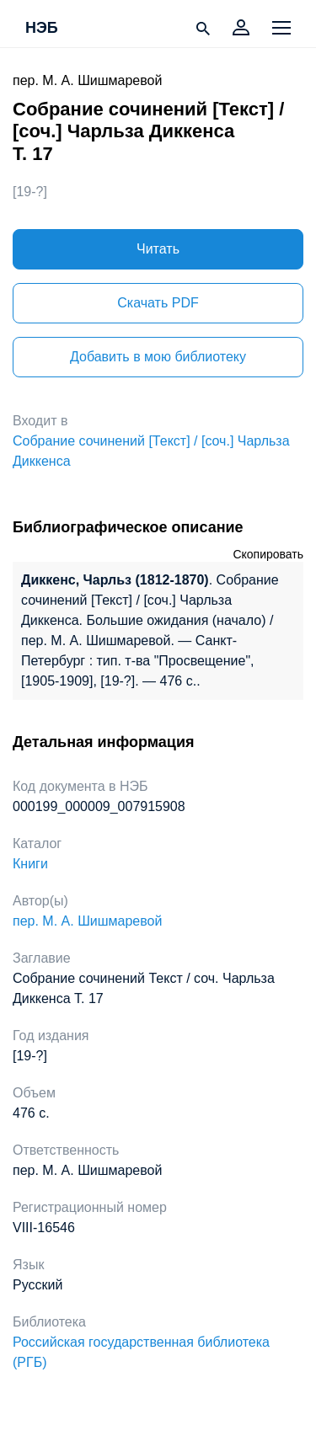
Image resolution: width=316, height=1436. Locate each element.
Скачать (157, 303)
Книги (30, 864)
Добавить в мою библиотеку (158, 357)
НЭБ (41, 28)
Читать (158, 249)
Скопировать (268, 554)
